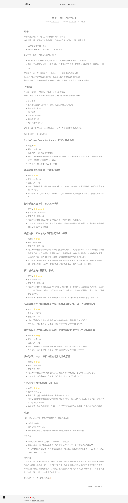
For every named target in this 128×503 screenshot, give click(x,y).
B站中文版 (49, 152)
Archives (71, 4)
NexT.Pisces (40, 500)
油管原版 (40, 152)
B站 (38, 182)
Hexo (33, 500)
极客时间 (40, 215)
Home (63, 4)
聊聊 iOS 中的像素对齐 (96, 486)
